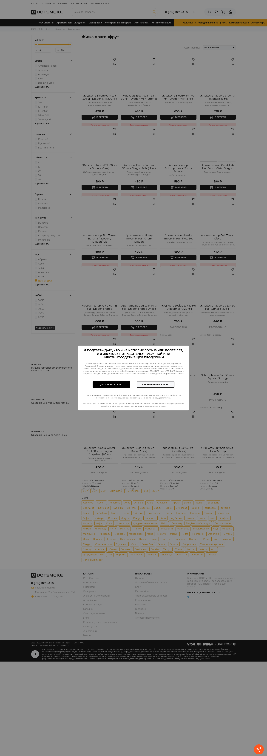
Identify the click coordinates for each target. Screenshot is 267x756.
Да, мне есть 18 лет (111, 384)
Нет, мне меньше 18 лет (155, 384)
